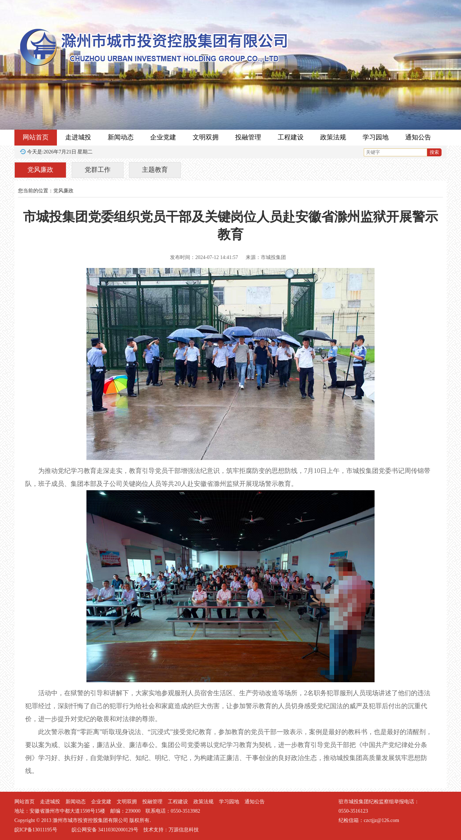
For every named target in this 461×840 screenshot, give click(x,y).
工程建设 (291, 137)
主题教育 (155, 169)
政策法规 (333, 137)
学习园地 (376, 137)
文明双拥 (206, 137)
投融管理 (248, 137)
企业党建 (163, 137)
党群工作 (98, 169)
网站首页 (36, 137)
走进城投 (78, 137)
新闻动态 (121, 137)
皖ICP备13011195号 (35, 829)
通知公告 (418, 137)
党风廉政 (40, 169)
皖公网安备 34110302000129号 (105, 829)
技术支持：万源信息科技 (171, 829)
